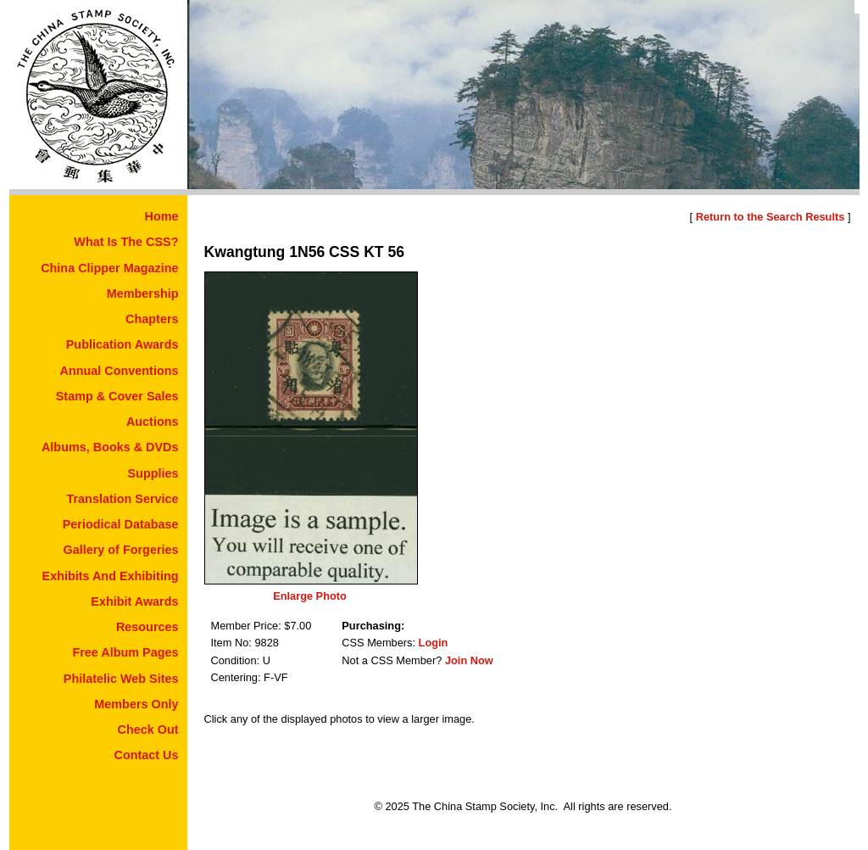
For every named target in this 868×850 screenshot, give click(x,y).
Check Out (148, 729)
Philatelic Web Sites (121, 678)
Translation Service (123, 499)
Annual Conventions (119, 370)
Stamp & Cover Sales (117, 396)
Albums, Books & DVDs (110, 447)
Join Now (469, 660)
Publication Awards (122, 344)
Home (162, 216)
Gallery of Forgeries (121, 549)
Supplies (153, 473)
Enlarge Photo (310, 596)
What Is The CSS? (126, 242)
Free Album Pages (125, 652)
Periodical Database (121, 524)
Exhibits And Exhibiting (110, 576)
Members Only (136, 704)
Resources (147, 627)
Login (433, 642)
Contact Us (146, 755)
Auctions (152, 421)
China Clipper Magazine (109, 268)
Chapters (151, 319)
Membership (143, 293)
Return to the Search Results (770, 216)
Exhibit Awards (134, 601)
